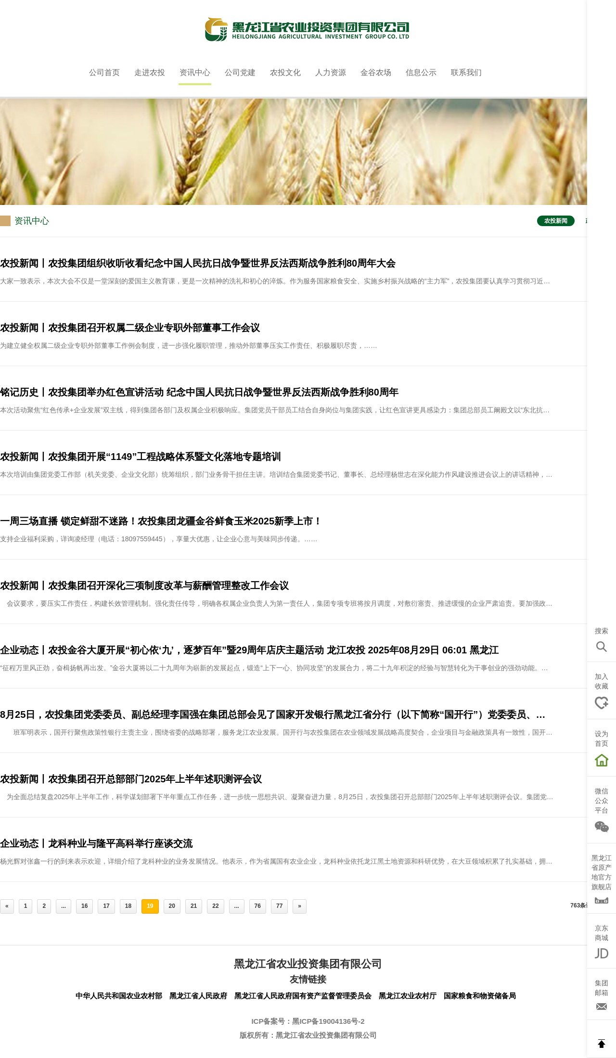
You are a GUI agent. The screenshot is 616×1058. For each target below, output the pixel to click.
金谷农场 (375, 72)
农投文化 (285, 72)
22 (215, 906)
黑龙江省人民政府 (198, 996)
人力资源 (330, 72)
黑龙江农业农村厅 (407, 996)
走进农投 (149, 72)
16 (84, 906)
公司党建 (240, 72)
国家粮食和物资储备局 (480, 996)
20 (172, 906)
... (63, 906)
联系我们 (466, 72)
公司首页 (104, 72)
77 (279, 906)
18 (128, 906)
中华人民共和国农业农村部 (119, 996)
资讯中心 (195, 72)
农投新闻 (555, 220)
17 (106, 906)
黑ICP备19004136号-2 (328, 1021)
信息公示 (421, 72)
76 (258, 906)
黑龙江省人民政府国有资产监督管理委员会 (303, 996)
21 (194, 906)
